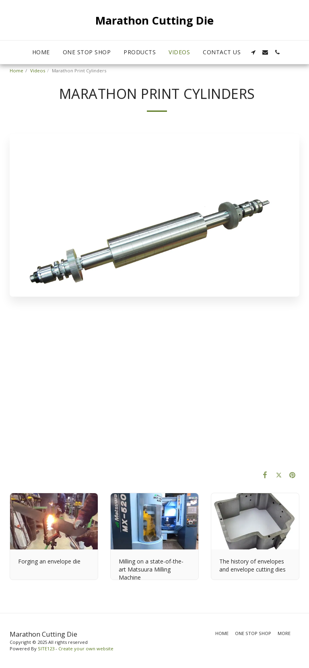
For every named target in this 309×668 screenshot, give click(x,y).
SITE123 (46, 648)
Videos (37, 71)
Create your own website (85, 648)
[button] (253, 52)
